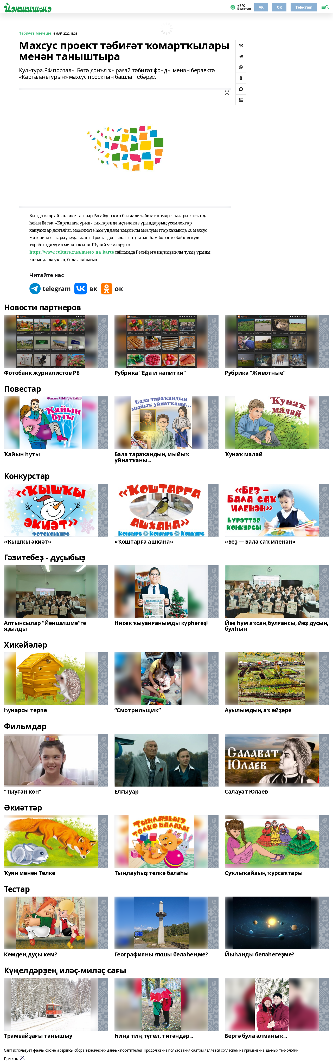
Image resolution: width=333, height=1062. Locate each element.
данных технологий (282, 1050)
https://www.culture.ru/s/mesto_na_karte (71, 252)
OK (279, 7)
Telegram (303, 7)
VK (261, 7)
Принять (11, 1059)
